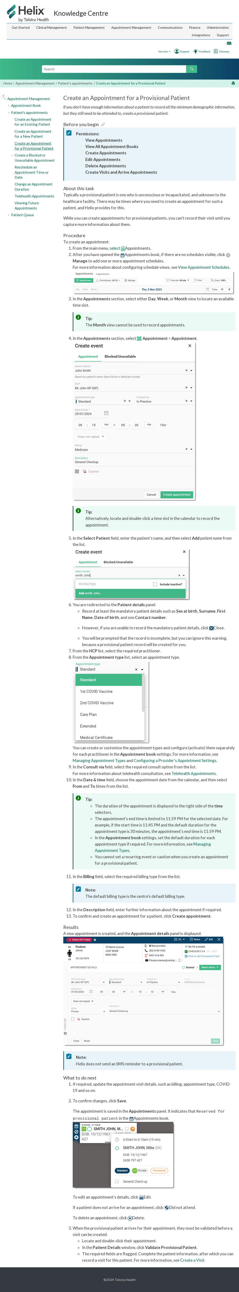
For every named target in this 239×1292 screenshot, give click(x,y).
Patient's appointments (75, 83)
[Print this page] (233, 83)
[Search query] (119, 69)
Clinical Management (51, 27)
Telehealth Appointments (34, 196)
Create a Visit (192, 1260)
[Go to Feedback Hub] (195, 51)
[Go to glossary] (215, 51)
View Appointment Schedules (203, 267)
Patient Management (89, 27)
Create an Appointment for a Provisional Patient (131, 83)
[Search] (191, 69)
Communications (170, 27)
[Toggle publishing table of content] (3, 95)
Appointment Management (131, 27)
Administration (218, 27)
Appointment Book (26, 105)
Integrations (201, 35)
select (115, 248)
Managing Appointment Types (99, 760)
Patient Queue (22, 215)
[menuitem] (20, 27)
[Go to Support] (205, 51)
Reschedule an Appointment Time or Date (32, 172)
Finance (194, 27)
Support (223, 35)
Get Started (21, 27)
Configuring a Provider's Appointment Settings (175, 760)
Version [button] (163, 51)
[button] (5, 98)
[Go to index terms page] (228, 44)
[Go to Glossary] (225, 51)
